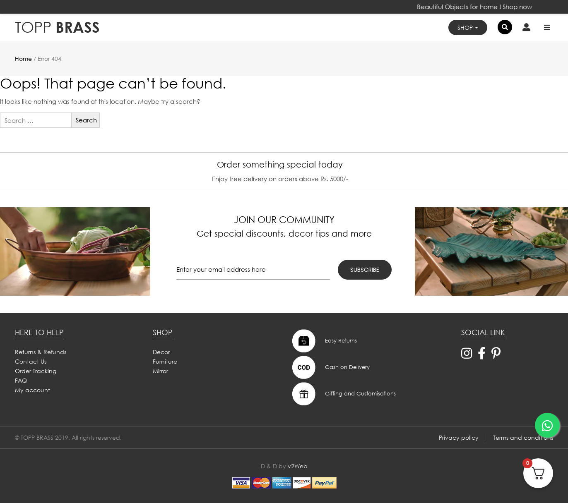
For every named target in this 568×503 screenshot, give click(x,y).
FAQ (21, 380)
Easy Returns (323, 341)
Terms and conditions (523, 437)
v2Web (298, 466)
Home (23, 58)
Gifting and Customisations (343, 394)
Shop (465, 27)
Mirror (160, 371)
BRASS (57, 27)
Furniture (165, 361)
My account (32, 390)
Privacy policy (459, 437)
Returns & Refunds (40, 352)
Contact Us (30, 361)
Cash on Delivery (330, 367)
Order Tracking (35, 371)
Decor (161, 352)
